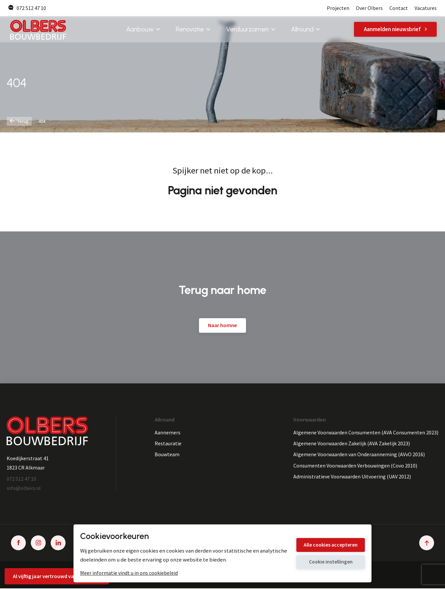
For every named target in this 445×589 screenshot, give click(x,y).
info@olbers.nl (24, 488)
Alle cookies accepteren (326, 544)
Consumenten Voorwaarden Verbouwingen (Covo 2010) (355, 466)
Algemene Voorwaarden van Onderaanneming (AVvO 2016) (359, 455)
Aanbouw (142, 30)
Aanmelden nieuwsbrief (395, 29)
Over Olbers (369, 8)
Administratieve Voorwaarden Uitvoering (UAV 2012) (353, 477)
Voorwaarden (309, 420)
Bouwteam (167, 455)
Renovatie (193, 30)
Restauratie (168, 444)
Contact (398, 8)
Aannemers (167, 432)
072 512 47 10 (27, 8)
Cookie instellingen (326, 562)
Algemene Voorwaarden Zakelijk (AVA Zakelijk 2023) (352, 444)
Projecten (337, 8)
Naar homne (222, 325)
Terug (19, 121)
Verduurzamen (250, 30)
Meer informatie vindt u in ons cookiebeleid (129, 573)
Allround (305, 30)
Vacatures (426, 8)
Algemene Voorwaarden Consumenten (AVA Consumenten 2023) (365, 432)
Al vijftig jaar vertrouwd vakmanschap (57, 575)
